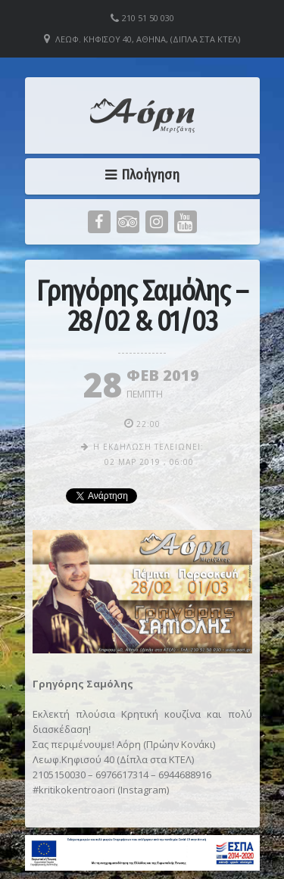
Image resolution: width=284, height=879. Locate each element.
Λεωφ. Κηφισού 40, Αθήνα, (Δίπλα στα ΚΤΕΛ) (147, 39)
